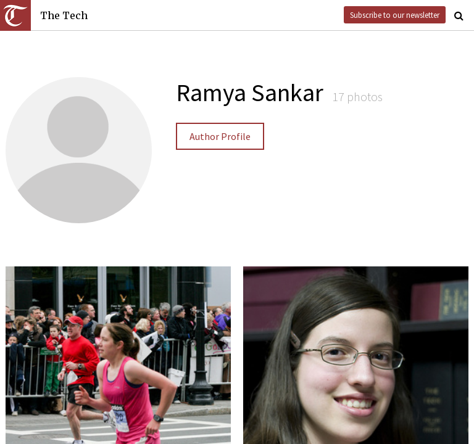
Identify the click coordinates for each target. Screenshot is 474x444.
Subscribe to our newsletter (394, 15)
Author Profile (220, 136)
